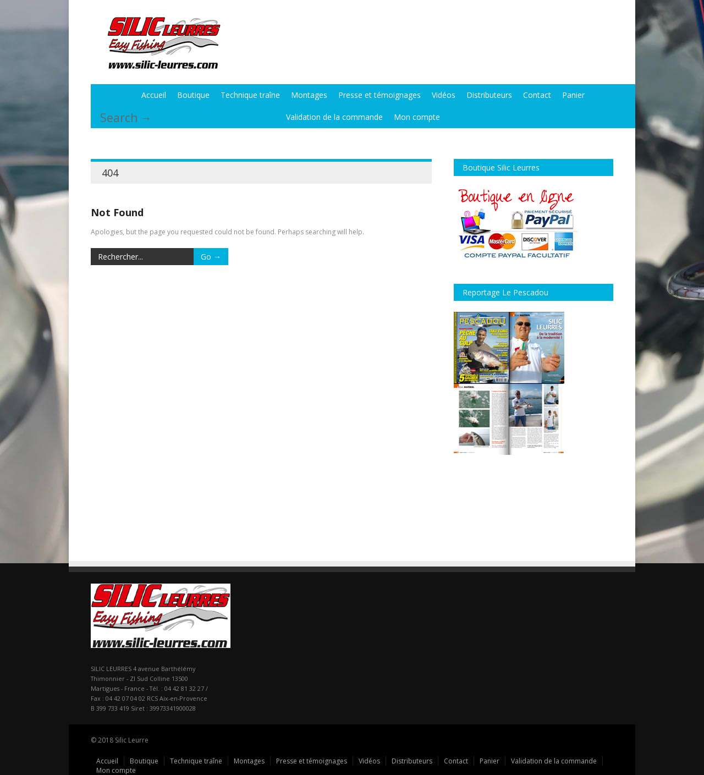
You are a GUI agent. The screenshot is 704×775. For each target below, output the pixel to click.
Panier (573, 95)
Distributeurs (489, 95)
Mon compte (417, 117)
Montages (309, 95)
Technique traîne (250, 95)
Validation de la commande (334, 117)
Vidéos (443, 95)
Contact (537, 95)
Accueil (153, 95)
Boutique (193, 95)
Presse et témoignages (379, 95)
